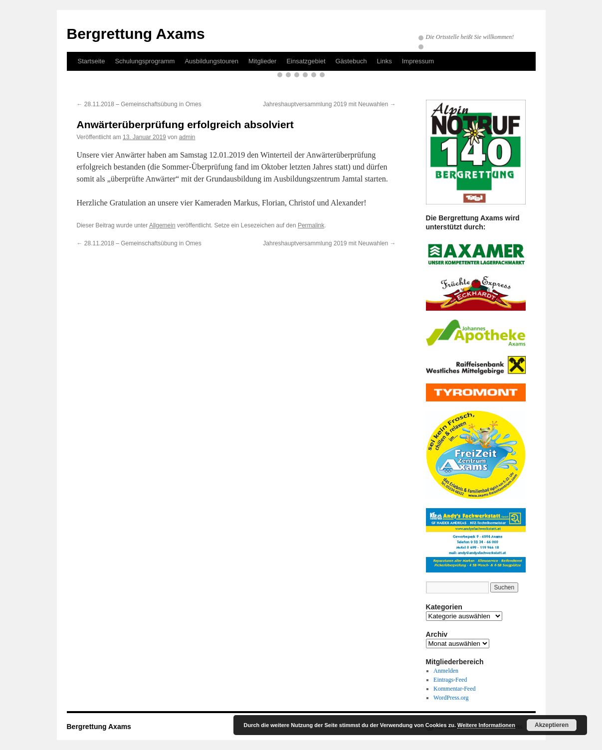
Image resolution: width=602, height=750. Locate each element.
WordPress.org (450, 697)
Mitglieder (262, 61)
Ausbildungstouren (211, 61)
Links (384, 61)
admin (187, 137)
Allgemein (162, 225)
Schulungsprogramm (145, 61)
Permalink (311, 225)
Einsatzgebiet (305, 61)
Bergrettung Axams (136, 33)
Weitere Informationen (486, 725)
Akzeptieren (552, 725)
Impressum (418, 61)
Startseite (91, 61)
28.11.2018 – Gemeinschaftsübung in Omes (139, 104)
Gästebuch (351, 61)
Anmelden (445, 670)
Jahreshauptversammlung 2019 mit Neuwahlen (329, 104)
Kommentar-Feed (454, 688)
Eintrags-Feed (450, 679)
